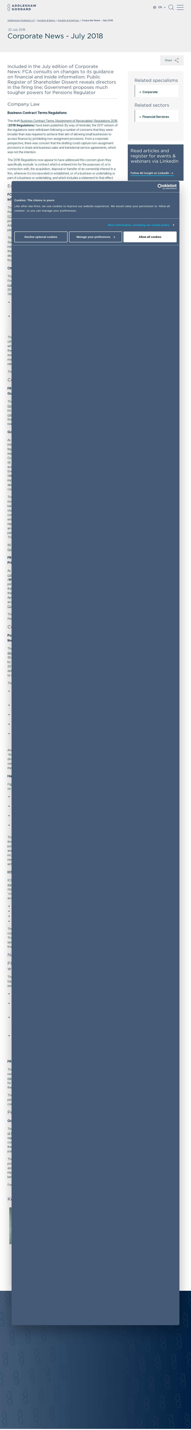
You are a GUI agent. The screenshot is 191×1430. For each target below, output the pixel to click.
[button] (171, 9)
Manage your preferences (95, 236)
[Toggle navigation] (180, 7)
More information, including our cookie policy (139, 225)
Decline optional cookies (41, 236)
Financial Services (156, 117)
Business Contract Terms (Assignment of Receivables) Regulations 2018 (69, 121)
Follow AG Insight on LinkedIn (152, 173)
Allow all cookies (150, 236)
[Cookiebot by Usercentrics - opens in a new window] (160, 186)
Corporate (150, 92)
